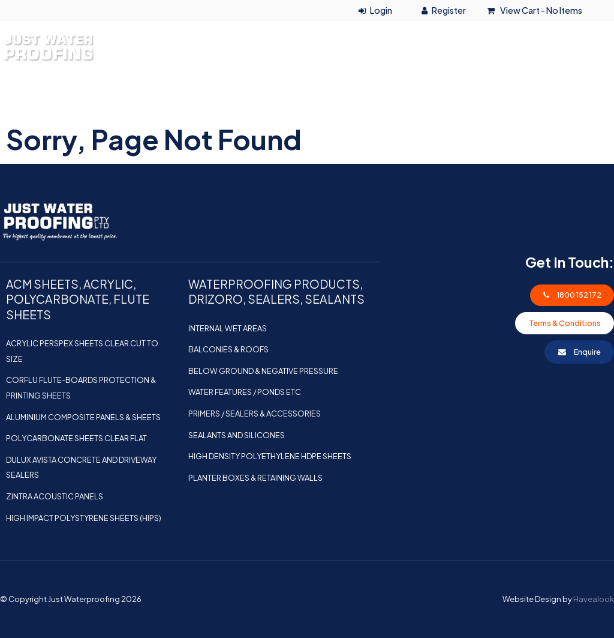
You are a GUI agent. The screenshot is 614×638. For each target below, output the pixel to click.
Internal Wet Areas (227, 328)
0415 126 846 (498, 52)
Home (26, 98)
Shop (435, 125)
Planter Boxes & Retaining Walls (255, 478)
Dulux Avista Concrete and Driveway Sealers (81, 467)
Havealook (593, 599)
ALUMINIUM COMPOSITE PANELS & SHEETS (83, 417)
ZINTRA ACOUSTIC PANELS (54, 496)
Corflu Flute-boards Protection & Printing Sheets (81, 387)
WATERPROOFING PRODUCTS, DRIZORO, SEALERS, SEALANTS (158, 125)
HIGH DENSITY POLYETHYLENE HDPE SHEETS (269, 456)
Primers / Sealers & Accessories (254, 413)
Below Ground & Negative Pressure (263, 371)
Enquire (587, 352)
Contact (577, 125)
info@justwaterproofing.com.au (533, 73)
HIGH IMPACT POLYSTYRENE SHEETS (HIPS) (83, 518)
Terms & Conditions (565, 323)
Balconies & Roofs (228, 349)
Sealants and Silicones (236, 435)
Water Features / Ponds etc (244, 392)
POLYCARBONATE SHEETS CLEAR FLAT (76, 438)
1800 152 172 (542, 31)
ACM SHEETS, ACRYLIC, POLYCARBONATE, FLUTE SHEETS (454, 98)
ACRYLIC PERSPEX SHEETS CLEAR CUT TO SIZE (82, 351)
